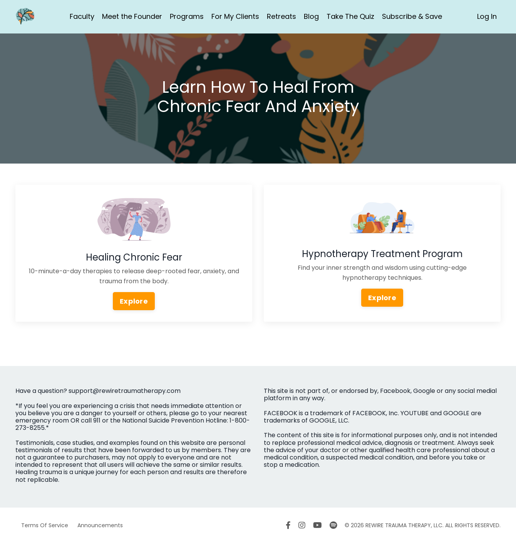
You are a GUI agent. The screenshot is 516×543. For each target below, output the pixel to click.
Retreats (281, 16)
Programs (187, 16)
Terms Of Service (44, 525)
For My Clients (235, 16)
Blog (311, 16)
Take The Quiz (350, 16)
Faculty (82, 16)
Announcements (100, 525)
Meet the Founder (132, 16)
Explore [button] (134, 301)
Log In (487, 16)
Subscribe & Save (412, 16)
